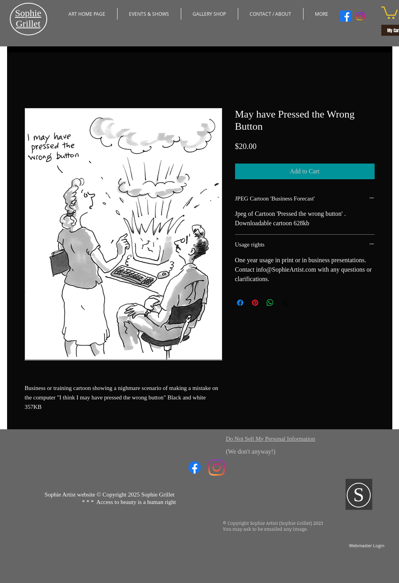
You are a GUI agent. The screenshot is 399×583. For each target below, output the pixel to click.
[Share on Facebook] (240, 302)
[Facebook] (345, 16)
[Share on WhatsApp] (270, 302)
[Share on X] (285, 302)
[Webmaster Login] (367, 546)
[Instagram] (360, 16)
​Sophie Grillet (28, 18)
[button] (149, 14)
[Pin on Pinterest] (255, 302)
